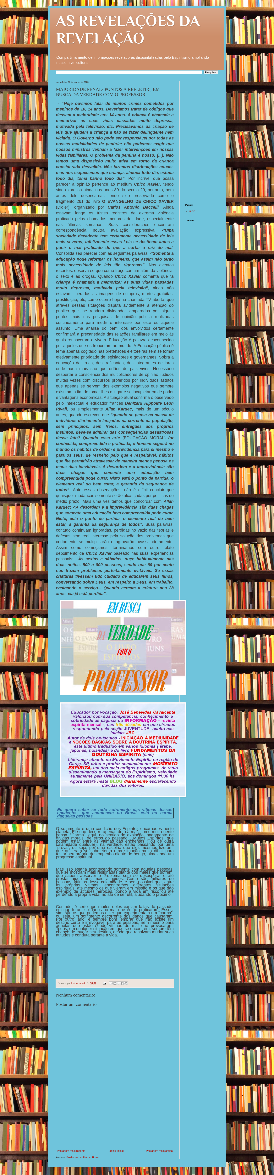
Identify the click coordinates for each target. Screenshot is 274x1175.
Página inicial (116, 1150)
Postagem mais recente (71, 1150)
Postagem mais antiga (159, 1150)
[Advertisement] (115, 1119)
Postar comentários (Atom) (82, 1157)
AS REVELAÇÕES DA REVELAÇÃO (128, 29)
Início (192, 211)
